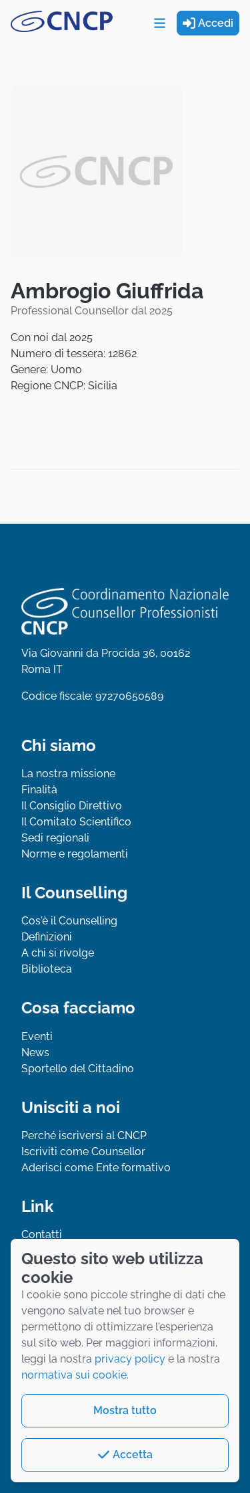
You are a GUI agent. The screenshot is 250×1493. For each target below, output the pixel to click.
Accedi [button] (208, 23)
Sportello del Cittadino (77, 1068)
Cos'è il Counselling (69, 920)
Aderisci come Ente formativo (96, 1167)
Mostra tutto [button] (125, 1410)
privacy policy (130, 1359)
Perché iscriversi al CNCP (84, 1135)
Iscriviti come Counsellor (83, 1151)
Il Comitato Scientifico (76, 821)
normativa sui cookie (74, 1375)
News (35, 1052)
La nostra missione (68, 773)
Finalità (39, 789)
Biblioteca (46, 969)
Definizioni (46, 936)
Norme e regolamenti (74, 854)
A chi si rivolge (57, 953)
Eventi (37, 1036)
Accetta (125, 1454)
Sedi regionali (55, 837)
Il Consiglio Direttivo (71, 805)
